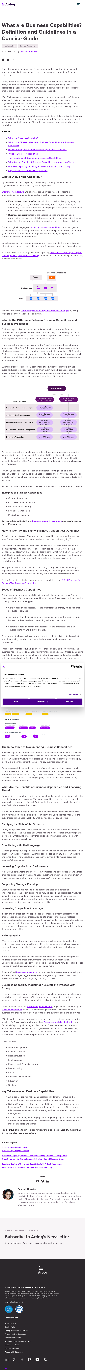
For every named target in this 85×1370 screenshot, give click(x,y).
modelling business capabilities (45, 227)
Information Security (12, 1302)
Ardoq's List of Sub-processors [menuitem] (16, 1330)
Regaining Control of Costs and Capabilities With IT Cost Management (32, 1164)
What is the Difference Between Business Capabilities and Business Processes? (41, 144)
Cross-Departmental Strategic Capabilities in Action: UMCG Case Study (33, 1159)
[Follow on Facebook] (22, 1360)
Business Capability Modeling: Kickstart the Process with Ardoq (39, 166)
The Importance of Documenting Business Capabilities (34, 158)
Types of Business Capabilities (23, 153)
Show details (73, 695)
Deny (16, 702)
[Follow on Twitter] (14, 1360)
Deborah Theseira (28, 51)
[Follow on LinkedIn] (7, 1360)
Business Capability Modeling (14, 1147)
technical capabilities (12, 1009)
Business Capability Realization (59, 1022)
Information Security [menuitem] (13, 1337)
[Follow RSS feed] (45, 1360)
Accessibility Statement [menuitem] (14, 1352)
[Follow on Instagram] (30, 1360)
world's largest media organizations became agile (45, 310)
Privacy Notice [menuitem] (10, 1323)
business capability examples (47, 521)
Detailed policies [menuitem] (11, 1318)
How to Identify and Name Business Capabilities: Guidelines (37, 149)
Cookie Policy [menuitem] (10, 1327)
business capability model (39, 1006)
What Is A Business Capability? (23, 138)
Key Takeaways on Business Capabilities (27, 170)
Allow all (69, 702)
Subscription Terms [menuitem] (12, 1345)
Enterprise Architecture (13, 191)
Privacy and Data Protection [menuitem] (15, 1334)
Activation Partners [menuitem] (12, 1348)
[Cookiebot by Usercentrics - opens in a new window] (72, 666)
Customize (42, 702)
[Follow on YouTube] (37, 1360)
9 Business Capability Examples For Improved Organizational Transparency (34, 1155)
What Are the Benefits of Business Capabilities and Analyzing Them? (41, 162)
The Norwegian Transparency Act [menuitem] (18, 1341)
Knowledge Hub (9, 46)
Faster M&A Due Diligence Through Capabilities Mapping (27, 1167)
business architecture (26, 972)
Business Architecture (28, 46)
